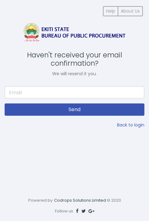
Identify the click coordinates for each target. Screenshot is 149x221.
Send (74, 109)
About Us (130, 11)
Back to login (130, 125)
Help (110, 11)
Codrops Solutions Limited (80, 200)
